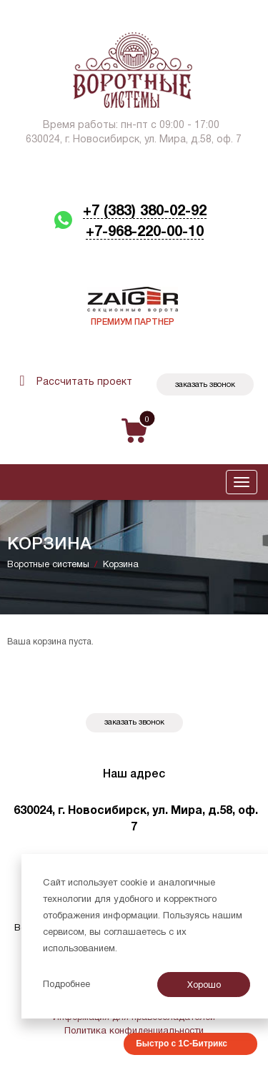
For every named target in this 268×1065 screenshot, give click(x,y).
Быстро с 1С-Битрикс (181, 1044)
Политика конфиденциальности (134, 1031)
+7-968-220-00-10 (145, 232)
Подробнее (66, 985)
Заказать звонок (205, 384)
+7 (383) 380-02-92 (145, 211)
